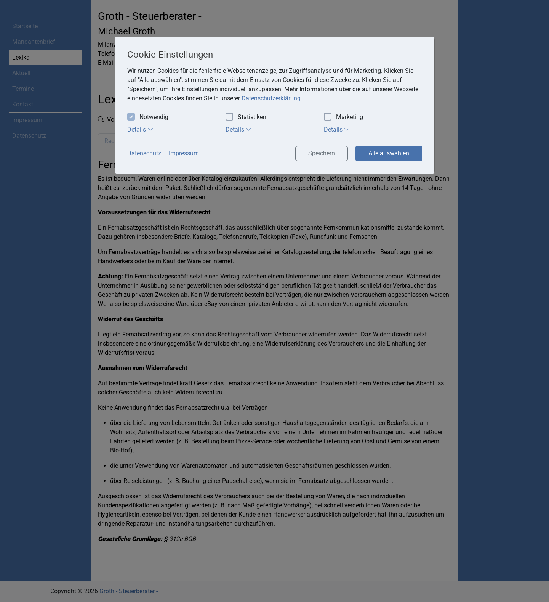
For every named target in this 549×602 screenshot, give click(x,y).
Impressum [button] (184, 153)
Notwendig (147, 117)
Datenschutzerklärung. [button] (272, 98)
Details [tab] (140, 129)
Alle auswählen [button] (388, 153)
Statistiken (246, 117)
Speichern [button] (321, 153)
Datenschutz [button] (144, 153)
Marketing (343, 117)
